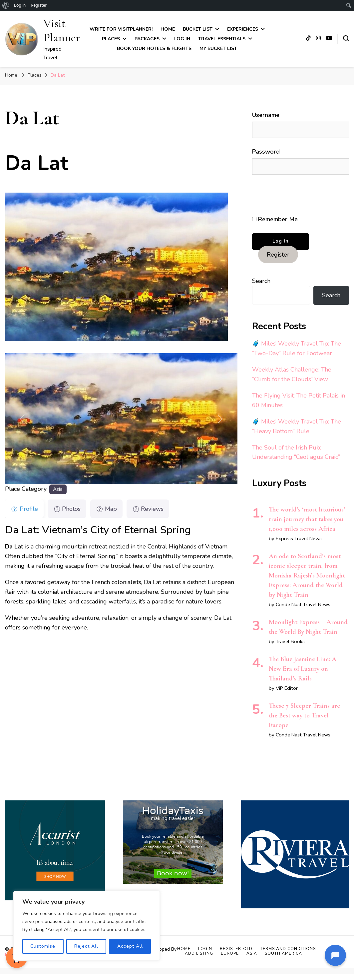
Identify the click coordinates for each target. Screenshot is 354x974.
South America (283, 953)
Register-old (236, 948)
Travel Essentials (221, 39)
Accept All (130, 946)
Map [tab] (106, 509)
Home (168, 29)
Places (111, 39)
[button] (22, 418)
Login (205, 948)
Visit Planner (61, 30)
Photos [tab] (67, 509)
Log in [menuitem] (20, 5)
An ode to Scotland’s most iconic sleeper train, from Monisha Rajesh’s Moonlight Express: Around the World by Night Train (307, 575)
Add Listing (199, 953)
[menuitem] (6, 5)
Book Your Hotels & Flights (154, 48)
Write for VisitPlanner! (121, 29)
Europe (230, 953)
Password (266, 152)
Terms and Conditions (288, 948)
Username (265, 115)
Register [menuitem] (39, 5)
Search (261, 281)
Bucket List (197, 29)
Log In (182, 39)
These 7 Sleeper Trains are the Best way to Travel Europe (304, 715)
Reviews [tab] (148, 509)
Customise (42, 946)
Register (278, 255)
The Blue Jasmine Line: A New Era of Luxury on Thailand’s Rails (302, 668)
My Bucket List (218, 48)
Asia (58, 489)
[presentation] (297, 195)
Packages (147, 39)
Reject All (86, 946)
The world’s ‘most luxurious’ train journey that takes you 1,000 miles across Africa (307, 519)
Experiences (242, 29)
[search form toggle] (346, 38)
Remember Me (275, 219)
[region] (86, 926)
